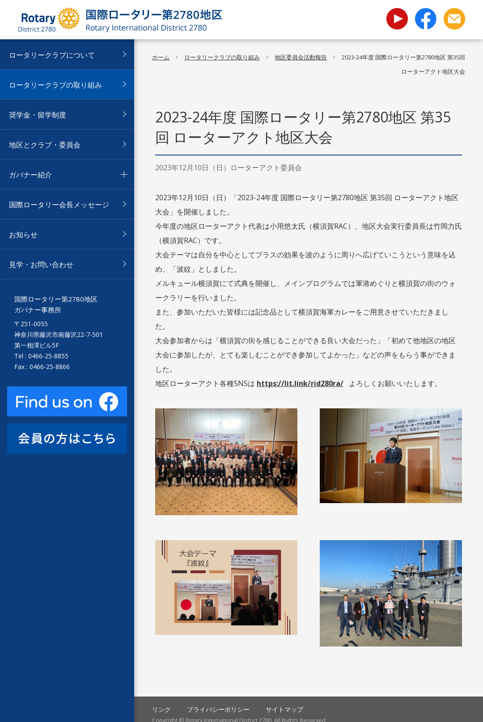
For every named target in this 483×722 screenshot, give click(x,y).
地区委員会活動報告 (301, 57)
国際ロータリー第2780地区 (120, 19)
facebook (425, 18)
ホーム (160, 57)
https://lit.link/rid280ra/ (300, 383)
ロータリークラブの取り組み (222, 57)
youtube (396, 13)
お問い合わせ (454, 18)
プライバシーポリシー (218, 709)
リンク (161, 709)
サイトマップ (284, 709)
